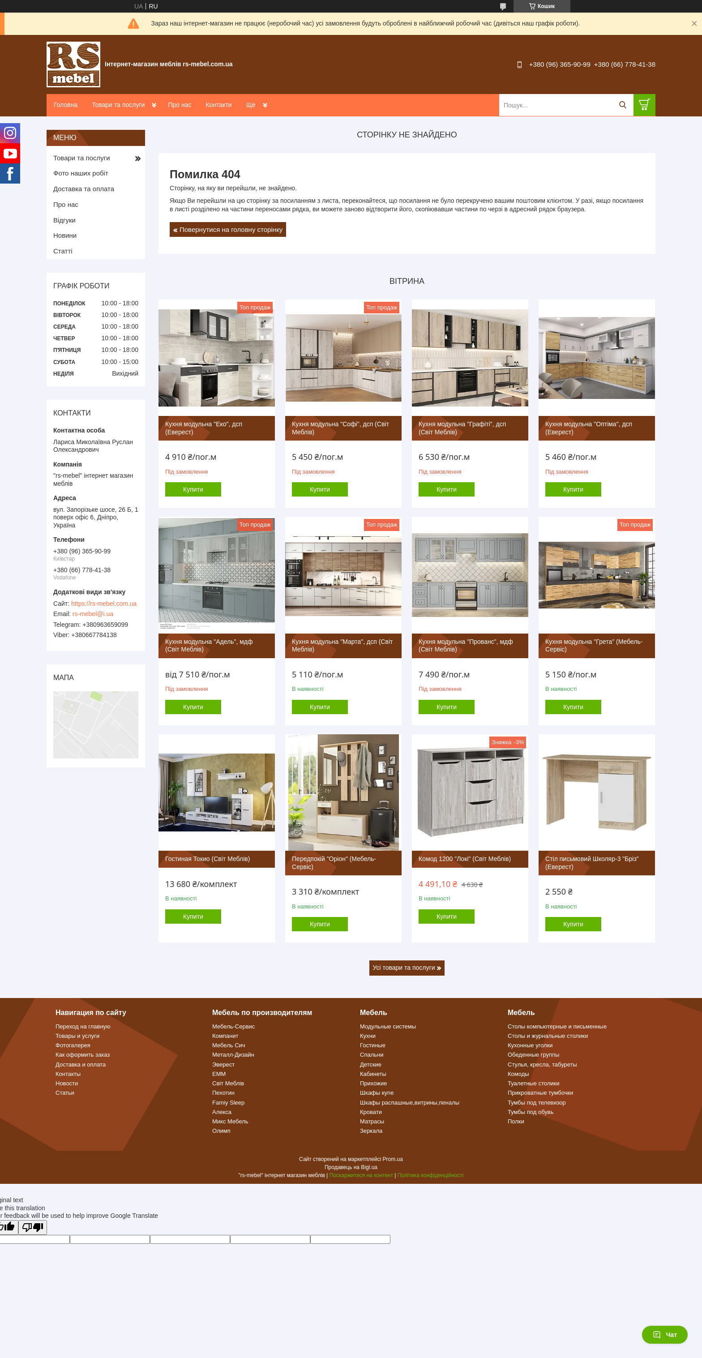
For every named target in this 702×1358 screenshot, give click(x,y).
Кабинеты (373, 1074)
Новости (67, 1083)
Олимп (221, 1130)
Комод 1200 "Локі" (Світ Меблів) (465, 858)
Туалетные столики (534, 1083)
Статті (63, 251)
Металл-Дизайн (233, 1054)
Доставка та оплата (83, 189)
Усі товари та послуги (404, 967)
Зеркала (371, 1130)
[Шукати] (623, 105)
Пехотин (223, 1092)
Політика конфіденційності (431, 1175)
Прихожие (373, 1083)
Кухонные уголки (530, 1045)
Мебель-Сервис (233, 1026)
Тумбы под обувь (531, 1112)
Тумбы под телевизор (537, 1102)
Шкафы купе (377, 1092)
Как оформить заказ (83, 1054)
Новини (65, 235)
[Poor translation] (32, 1227)
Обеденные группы (533, 1054)
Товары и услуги (77, 1035)
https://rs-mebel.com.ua (104, 603)
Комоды (518, 1074)
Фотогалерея (73, 1045)
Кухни (368, 1035)
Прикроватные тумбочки (540, 1092)
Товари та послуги (118, 104)
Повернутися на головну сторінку (231, 229)
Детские (370, 1064)
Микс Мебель (230, 1121)
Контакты (68, 1074)
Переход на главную (83, 1026)
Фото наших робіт (80, 173)
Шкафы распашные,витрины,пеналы (409, 1102)
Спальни (371, 1054)
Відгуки (64, 220)
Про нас (179, 104)
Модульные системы (388, 1026)
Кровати (371, 1112)
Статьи (65, 1092)
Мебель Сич (228, 1045)
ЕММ (219, 1074)
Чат (665, 1335)
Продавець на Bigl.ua (351, 1167)
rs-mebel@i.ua (93, 613)
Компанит (225, 1035)
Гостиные (372, 1045)
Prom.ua (393, 1159)
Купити (193, 489)
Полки (516, 1121)
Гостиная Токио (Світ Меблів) (207, 858)
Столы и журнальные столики (548, 1035)
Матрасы (372, 1121)
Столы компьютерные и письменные (557, 1026)
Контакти (218, 104)
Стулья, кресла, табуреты (542, 1064)
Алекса (221, 1112)
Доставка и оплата (81, 1064)
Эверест (223, 1064)
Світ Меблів (228, 1083)
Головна (65, 104)
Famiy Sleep (228, 1102)
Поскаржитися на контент (361, 1175)
